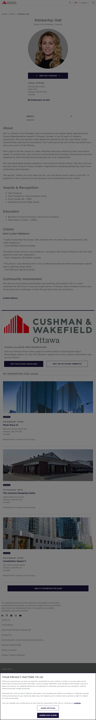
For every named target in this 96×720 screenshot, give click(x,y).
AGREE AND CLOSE (48, 715)
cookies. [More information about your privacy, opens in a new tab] (77, 703)
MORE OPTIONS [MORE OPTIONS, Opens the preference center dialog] (48, 708)
